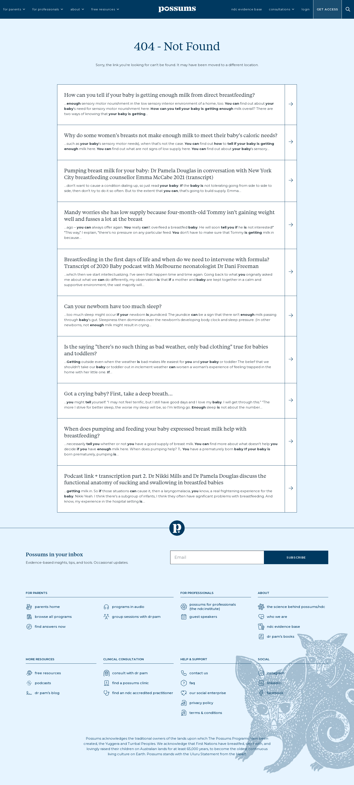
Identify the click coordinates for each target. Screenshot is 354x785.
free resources (105, 9)
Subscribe (296, 557)
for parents (14, 9)
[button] (45, 627)
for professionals (48, 9)
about (77, 9)
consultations (282, 9)
